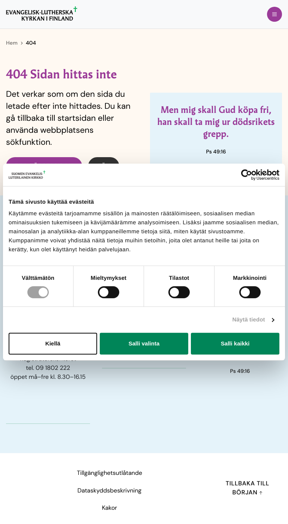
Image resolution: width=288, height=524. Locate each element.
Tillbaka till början (248, 487)
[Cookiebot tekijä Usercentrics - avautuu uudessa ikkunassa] (246, 174)
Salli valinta (144, 343)
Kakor (109, 508)
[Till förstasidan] (41, 13)
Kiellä (52, 343)
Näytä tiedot (248, 320)
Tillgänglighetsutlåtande (109, 473)
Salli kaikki (235, 343)
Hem (12, 43)
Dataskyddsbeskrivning (110, 490)
